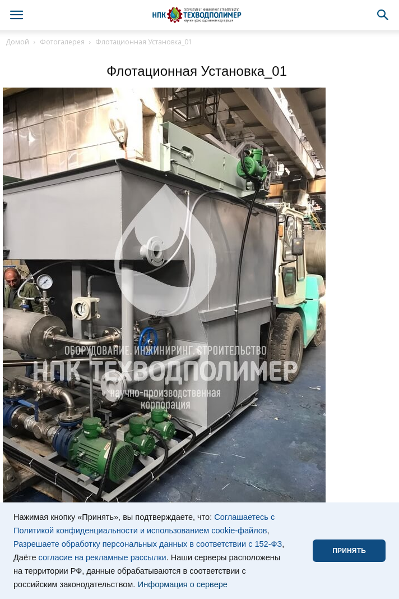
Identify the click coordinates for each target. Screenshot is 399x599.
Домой (17, 42)
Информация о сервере (183, 584)
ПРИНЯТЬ (349, 551)
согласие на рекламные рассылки (102, 557)
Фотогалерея (62, 42)
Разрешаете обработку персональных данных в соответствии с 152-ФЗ (147, 543)
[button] (383, 15)
